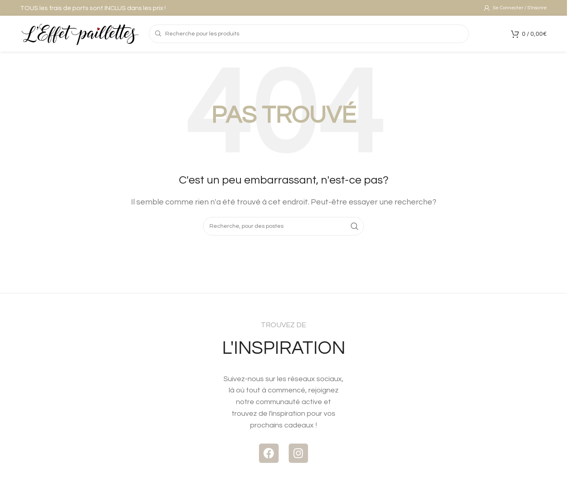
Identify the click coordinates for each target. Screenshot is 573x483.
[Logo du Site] (80, 36)
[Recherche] (283, 230)
